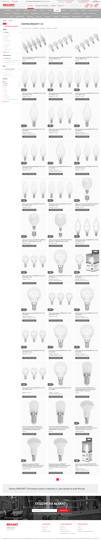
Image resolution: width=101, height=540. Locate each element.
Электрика (30, 16)
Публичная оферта (65, 531)
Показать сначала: (27, 28)
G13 (6, 93)
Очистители (93, 13)
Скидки (80, 529)
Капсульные (7, 40)
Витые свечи (8, 36)
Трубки (42, 10)
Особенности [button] (7, 55)
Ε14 (6, 81)
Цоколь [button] (5, 78)
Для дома (47, 16)
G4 (5, 87)
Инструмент (66, 13)
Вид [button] (4, 66)
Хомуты (26, 13)
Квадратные (8, 42)
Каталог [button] (30, 5)
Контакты (60, 5)
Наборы (50, 10)
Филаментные (8, 74)
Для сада (56, 16)
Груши (6, 38)
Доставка (45, 527)
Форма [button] (5, 29)
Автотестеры (76, 13)
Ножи (84, 13)
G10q (6, 91)
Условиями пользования (63, 513)
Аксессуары (88, 16)
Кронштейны (55, 13)
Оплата (45, 529)
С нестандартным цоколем (11, 99)
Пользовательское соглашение (68, 533)
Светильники (45, 13)
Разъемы (7, 13)
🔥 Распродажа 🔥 (8, 10)
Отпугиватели (73, 10)
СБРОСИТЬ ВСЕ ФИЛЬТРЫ (11, 26)
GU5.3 (6, 95)
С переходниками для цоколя (12, 60)
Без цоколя (7, 97)
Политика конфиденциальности (86, 531)
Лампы (57, 10)
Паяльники (26, 10)
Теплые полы (16, 13)
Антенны (83, 10)
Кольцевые (7, 44)
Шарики (7, 32)
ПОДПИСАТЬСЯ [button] (64, 510)
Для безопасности (77, 16)
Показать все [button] (6, 52)
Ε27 (6, 85)
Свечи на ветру (8, 49)
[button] (91, 5)
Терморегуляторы (93, 10)
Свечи (6, 47)
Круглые (7, 45)
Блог (80, 527)
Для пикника (65, 16)
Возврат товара (46, 531)
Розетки (35, 10)
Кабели (18, 10)
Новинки (53, 5)
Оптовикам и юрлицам (41, 5)
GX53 (6, 83)
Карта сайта (64, 529)
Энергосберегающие (10, 62)
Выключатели (34, 13)
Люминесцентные (9, 73)
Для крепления (20, 16)
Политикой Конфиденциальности (50, 513)
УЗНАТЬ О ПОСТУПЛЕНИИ (29, 63)
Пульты (64, 10)
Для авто (39, 16)
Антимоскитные (9, 71)
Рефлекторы (8, 58)
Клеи (11, 16)
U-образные (7, 34)
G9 (5, 89)
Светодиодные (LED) (10, 69)
